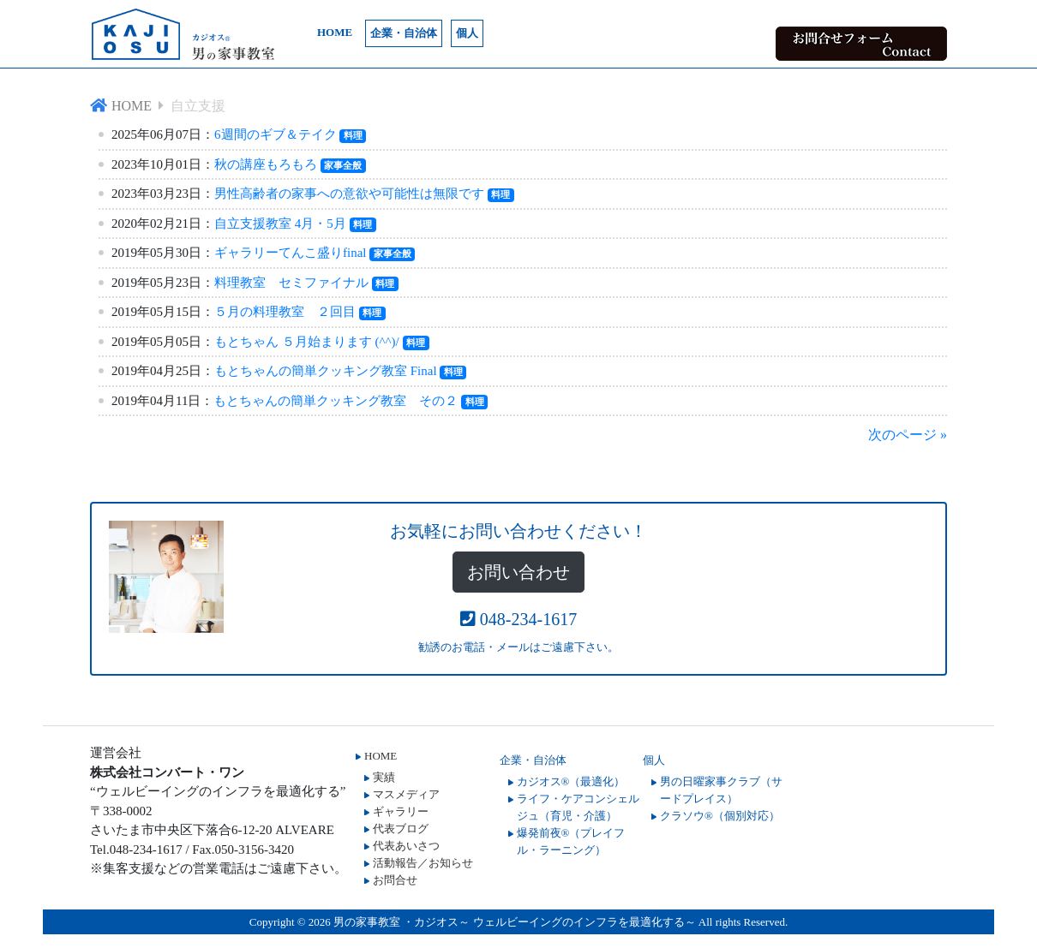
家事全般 (343, 165)
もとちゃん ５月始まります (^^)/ (306, 342)
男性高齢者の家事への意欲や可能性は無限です (349, 193)
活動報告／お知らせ (423, 862)
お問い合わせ (518, 572)
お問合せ (395, 879)
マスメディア (406, 794)
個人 (467, 33)
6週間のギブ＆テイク (275, 134)
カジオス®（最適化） (571, 781)
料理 (353, 135)
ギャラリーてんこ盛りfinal (290, 252)
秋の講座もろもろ (265, 164)
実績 (384, 777)
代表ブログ (401, 828)
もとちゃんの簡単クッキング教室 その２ (335, 401)
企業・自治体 (403, 33)
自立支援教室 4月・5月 (280, 223)
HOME (334, 32)
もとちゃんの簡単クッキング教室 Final (325, 371)
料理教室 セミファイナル (291, 282)
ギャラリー (401, 811)
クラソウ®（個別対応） (720, 815)
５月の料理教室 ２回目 (285, 312)
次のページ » (907, 434)
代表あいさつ (406, 845)
